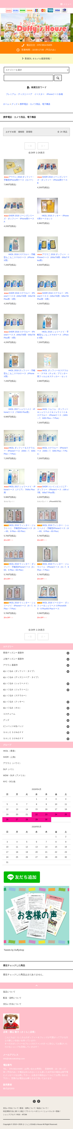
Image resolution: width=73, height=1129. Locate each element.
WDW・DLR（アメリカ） (14, 775)
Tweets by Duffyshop (14, 950)
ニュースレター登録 (51, 1111)
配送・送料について (27, 1108)
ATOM (24, 1114)
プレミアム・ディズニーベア (19, 94)
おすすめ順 (11, 132)
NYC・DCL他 (9, 782)
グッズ (14, 104)
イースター (39, 94)
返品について (42, 1108)
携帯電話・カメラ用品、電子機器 (35, 104)
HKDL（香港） (10, 751)
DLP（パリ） (9, 769)
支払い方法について (11, 1108)
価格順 (21, 132)
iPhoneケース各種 (55, 94)
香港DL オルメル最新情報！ (36, 58)
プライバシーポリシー (33, 1111)
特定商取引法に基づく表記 (13, 1111)
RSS (18, 1114)
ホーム (6, 104)
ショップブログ (9, 1114)
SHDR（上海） (10, 757)
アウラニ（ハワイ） (12, 763)
